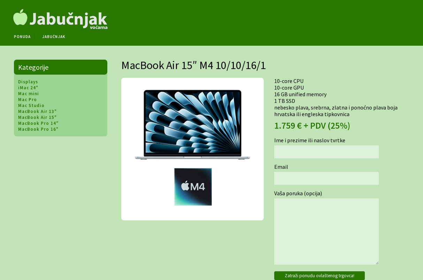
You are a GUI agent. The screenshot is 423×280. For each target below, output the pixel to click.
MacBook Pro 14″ (38, 123)
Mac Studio (31, 105)
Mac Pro (27, 100)
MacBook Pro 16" (38, 129)
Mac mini (28, 94)
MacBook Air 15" (37, 117)
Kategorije (33, 67)
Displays (28, 82)
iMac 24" (28, 88)
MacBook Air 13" (37, 111)
